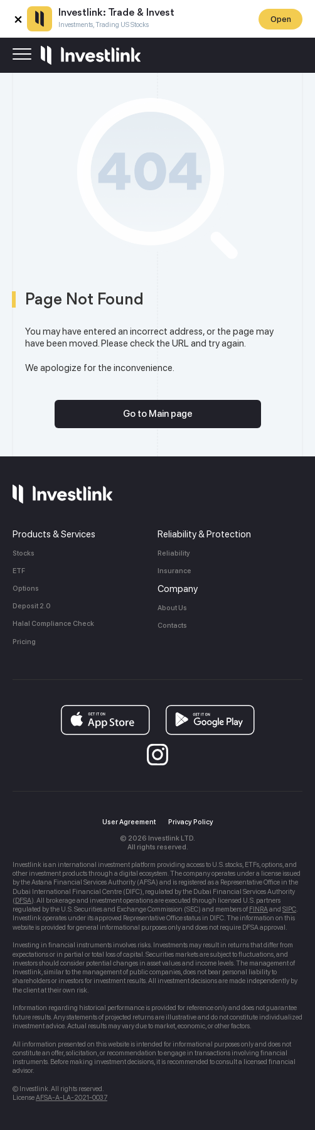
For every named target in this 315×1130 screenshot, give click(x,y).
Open (280, 19)
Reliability (174, 553)
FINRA (258, 909)
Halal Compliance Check (53, 624)
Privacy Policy (190, 822)
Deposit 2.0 (32, 606)
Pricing (24, 642)
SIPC (289, 909)
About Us (172, 608)
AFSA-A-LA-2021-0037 (71, 1098)
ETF (19, 571)
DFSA (23, 900)
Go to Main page (158, 413)
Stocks (24, 553)
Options (26, 588)
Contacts (172, 626)
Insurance (174, 571)
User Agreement (129, 822)
